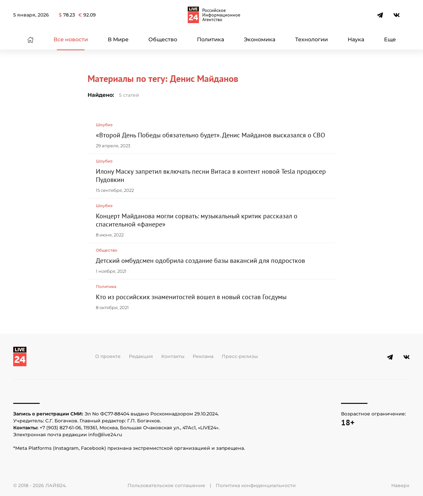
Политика (210, 39)
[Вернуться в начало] (211, 15)
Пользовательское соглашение (166, 485)
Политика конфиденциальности (256, 485)
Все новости (71, 39)
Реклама (203, 356)
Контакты (172, 356)
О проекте (108, 356)
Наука (356, 39)
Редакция (141, 356)
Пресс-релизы (240, 356)
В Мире (118, 39)
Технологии (311, 39)
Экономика (259, 39)
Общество (162, 39)
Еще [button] (390, 39)
